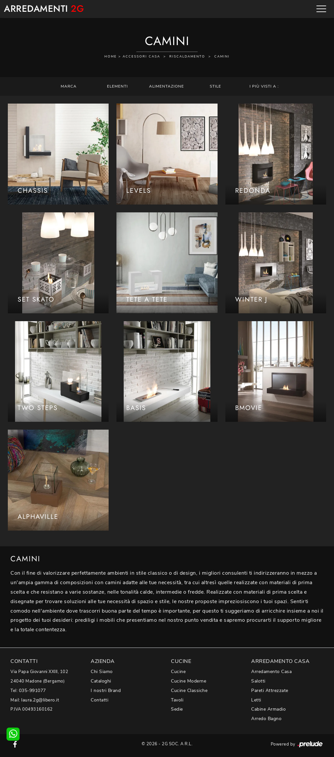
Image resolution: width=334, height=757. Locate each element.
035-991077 (32, 690)
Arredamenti (44, 9)
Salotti (258, 681)
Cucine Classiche (189, 690)
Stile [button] (215, 86)
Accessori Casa (141, 56)
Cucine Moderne (188, 681)
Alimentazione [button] (166, 86)
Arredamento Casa (271, 671)
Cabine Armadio (268, 709)
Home (110, 56)
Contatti (99, 700)
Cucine (178, 671)
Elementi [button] (117, 86)
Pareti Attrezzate (269, 690)
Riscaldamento (187, 56)
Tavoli (177, 700)
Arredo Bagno (266, 719)
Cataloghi (101, 681)
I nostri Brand (106, 690)
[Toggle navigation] (321, 8)
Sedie (177, 709)
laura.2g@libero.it (40, 700)
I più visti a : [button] (264, 86)
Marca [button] (69, 86)
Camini (222, 56)
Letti (256, 700)
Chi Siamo (102, 671)
